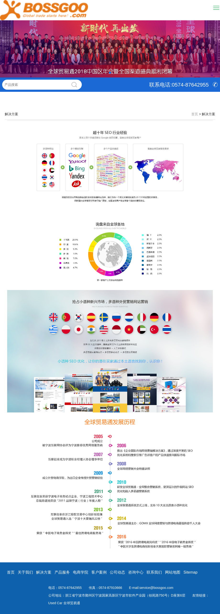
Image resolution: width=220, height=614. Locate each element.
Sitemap (190, 572)
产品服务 (62, 572)
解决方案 (43, 572)
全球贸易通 (71, 603)
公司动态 (117, 572)
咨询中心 (135, 572)
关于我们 (25, 572)
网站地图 (172, 572)
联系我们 (154, 572)
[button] (110, 73)
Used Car (55, 603)
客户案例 (99, 572)
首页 (11, 572)
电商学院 (80, 572)
